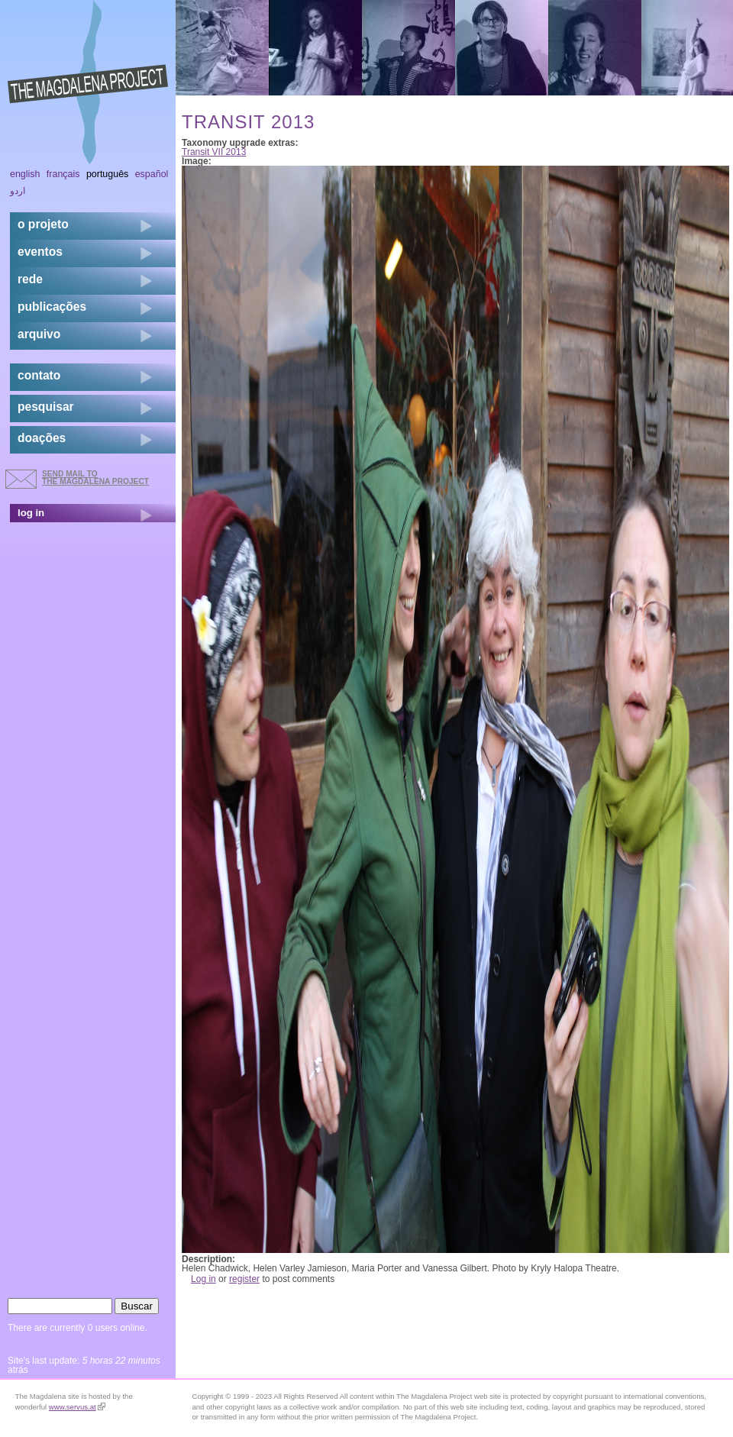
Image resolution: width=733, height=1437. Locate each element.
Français (63, 174)
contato (39, 375)
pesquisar (46, 406)
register (244, 1279)
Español (152, 174)
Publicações (52, 306)
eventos (40, 251)
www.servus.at (77, 1407)
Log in (203, 1279)
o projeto (43, 224)
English (25, 174)
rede (30, 279)
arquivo (39, 334)
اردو (17, 191)
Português (107, 174)
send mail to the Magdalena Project (95, 478)
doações (42, 437)
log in (31, 512)
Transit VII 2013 (214, 152)
